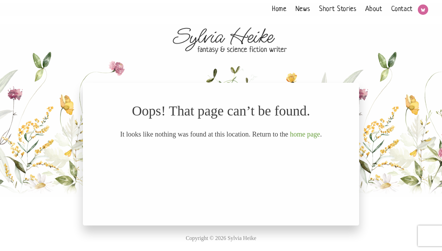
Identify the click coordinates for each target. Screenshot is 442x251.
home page (305, 134)
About (373, 9)
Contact (402, 9)
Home (279, 9)
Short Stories (337, 9)
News (303, 9)
